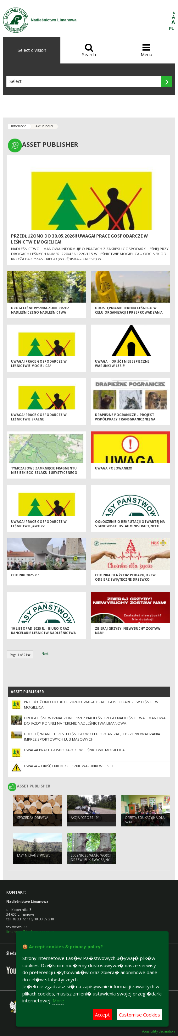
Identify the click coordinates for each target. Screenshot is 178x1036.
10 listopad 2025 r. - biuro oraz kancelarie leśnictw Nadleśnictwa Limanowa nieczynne (43, 633)
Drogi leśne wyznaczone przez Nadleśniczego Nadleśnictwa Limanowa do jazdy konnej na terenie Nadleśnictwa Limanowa (46, 315)
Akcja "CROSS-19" (85, 817)
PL (171, 28)
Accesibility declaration (158, 1031)
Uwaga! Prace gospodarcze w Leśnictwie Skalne (39, 417)
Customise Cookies (139, 1014)
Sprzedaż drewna (32, 817)
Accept (102, 1014)
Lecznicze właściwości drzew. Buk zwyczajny (91, 857)
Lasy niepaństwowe (33, 855)
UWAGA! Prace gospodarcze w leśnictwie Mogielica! (39, 363)
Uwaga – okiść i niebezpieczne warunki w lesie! (122, 363)
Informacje (18, 126)
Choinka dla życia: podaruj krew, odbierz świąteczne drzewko (126, 577)
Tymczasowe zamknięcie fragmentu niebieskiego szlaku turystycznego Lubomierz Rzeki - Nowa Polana (44, 473)
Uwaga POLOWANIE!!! (113, 468)
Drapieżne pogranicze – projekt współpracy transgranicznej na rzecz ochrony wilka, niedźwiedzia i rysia (128, 422)
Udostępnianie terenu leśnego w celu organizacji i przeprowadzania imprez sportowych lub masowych (129, 312)
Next (45, 653)
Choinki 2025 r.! (25, 575)
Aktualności (44, 126)
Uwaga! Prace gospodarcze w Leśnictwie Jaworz (39, 524)
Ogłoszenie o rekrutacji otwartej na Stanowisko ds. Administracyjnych (130, 524)
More (58, 1000)
